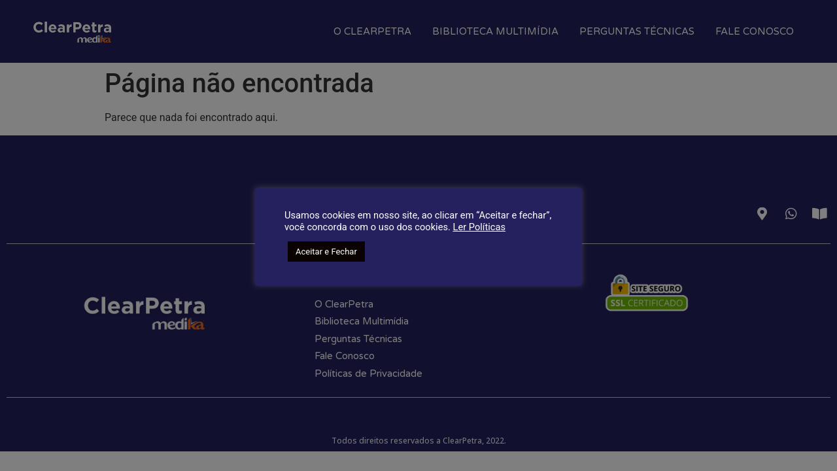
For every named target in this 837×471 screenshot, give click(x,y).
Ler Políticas (479, 227)
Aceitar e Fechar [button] (326, 251)
